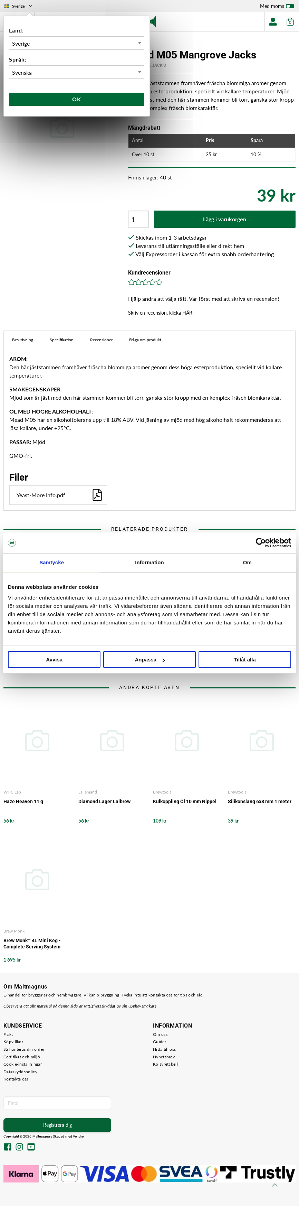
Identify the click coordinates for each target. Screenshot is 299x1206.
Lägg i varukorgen (224, 219)
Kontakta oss (15, 1079)
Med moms (277, 7)
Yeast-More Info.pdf (60, 495)
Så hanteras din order (23, 1049)
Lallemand (87, 792)
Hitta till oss (164, 1049)
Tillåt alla (245, 659)
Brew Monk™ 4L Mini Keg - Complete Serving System (32, 943)
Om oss (160, 1034)
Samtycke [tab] (51, 562)
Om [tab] (247, 562)
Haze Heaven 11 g (23, 801)
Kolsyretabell (165, 1064)
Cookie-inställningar (22, 1064)
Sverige (18, 6)
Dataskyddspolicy (20, 1071)
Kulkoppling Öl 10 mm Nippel (184, 801)
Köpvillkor (13, 1041)
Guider (159, 1041)
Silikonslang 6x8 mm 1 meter (259, 801)
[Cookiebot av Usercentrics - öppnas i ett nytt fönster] (261, 543)
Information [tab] (149, 562)
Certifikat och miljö (21, 1056)
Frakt (8, 1034)
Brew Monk (14, 931)
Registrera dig (57, 1125)
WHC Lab (12, 792)
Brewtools (162, 792)
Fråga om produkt (145, 339)
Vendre (78, 1136)
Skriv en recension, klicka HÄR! (161, 313)
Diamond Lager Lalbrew (104, 801)
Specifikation (62, 339)
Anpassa (150, 659)
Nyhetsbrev (164, 1056)
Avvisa (54, 659)
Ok (76, 99)
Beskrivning (22, 339)
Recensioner (101, 339)
